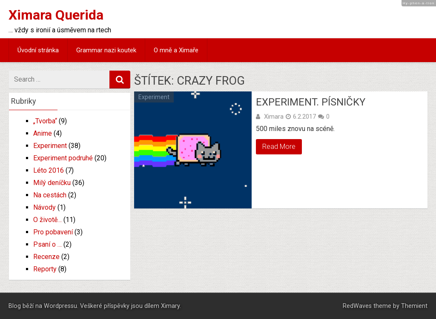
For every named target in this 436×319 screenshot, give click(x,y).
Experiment (153, 97)
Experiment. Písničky (310, 102)
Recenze (46, 257)
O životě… (47, 220)
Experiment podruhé (63, 158)
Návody (44, 207)
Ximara (274, 116)
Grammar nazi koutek (106, 50)
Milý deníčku (52, 183)
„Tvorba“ (45, 121)
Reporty (45, 269)
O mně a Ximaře (176, 50)
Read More (278, 146)
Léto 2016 (48, 170)
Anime (42, 133)
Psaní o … (47, 244)
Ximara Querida (56, 15)
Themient (414, 306)
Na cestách (49, 195)
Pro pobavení (53, 232)
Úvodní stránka (38, 50)
